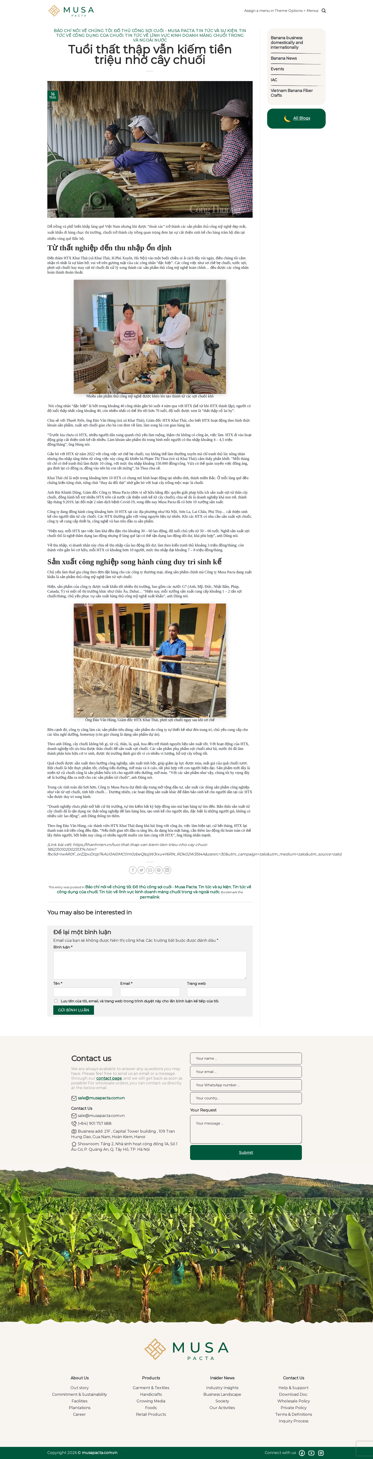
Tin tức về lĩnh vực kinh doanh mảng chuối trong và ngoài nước (159, 892)
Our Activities (222, 1408)
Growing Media (151, 1401)
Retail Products (151, 1414)
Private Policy (294, 1408)
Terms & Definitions (293, 1414)
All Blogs (296, 118)
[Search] (324, 11)
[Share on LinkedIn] (167, 870)
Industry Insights (222, 1388)
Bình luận (62, 947)
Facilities (79, 1401)
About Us (79, 1378)
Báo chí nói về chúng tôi (83, 31)
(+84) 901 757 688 (91, 1123)
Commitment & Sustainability (79, 1394)
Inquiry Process (293, 1421)
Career (79, 1414)
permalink (149, 897)
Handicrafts (151, 1394)
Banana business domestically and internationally (287, 43)
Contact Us (293, 1378)
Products (151, 1378)
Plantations (79, 1408)
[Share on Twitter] (141, 870)
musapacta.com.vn (99, 1452)
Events (277, 69)
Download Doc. (293, 1394)
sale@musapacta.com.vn (98, 1098)
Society (222, 1401)
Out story (79, 1388)
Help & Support (294, 1388)
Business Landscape (222, 1394)
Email (126, 983)
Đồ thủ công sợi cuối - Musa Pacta (154, 31)
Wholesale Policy (293, 1401)
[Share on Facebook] (133, 870)
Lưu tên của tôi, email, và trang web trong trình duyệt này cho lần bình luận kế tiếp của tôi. (140, 1001)
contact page (109, 1078)
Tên (57, 983)
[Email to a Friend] (150, 870)
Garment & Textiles (151, 1388)
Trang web (196, 983)
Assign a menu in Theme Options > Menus (281, 11)
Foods (151, 1408)
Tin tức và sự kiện (216, 31)
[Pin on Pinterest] (159, 870)
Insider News (222, 1378)
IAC (274, 80)
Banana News (284, 58)
